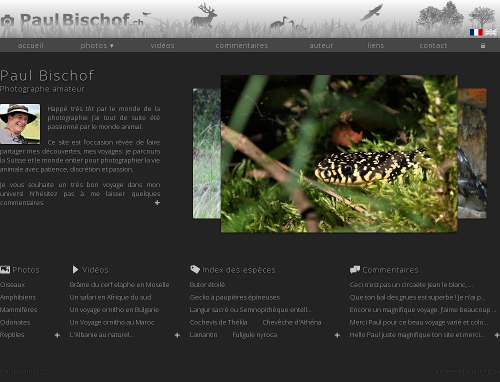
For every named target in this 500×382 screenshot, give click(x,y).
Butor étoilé (207, 284)
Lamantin (204, 334)
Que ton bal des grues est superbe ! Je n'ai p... (418, 297)
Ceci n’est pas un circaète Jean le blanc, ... (411, 284)
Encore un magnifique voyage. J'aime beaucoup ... (423, 309)
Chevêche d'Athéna (292, 322)
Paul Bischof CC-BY (27, 371)
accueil (31, 45)
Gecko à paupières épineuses (235, 297)
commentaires (242, 45)
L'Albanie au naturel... (102, 334)
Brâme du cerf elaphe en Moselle (120, 284)
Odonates (15, 322)
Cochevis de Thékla (219, 322)
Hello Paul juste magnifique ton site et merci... (417, 334)
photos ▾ (97, 45)
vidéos (163, 45)
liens (376, 45)
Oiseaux (12, 284)
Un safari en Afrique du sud (110, 297)
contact (434, 45)
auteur (322, 45)
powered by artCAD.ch (468, 371)
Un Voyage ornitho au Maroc (112, 322)
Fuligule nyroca (254, 334)
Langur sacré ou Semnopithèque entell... (251, 309)
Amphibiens (18, 297)
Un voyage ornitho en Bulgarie (114, 309)
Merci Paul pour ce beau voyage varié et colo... (419, 322)
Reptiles (12, 334)
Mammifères (18, 309)
